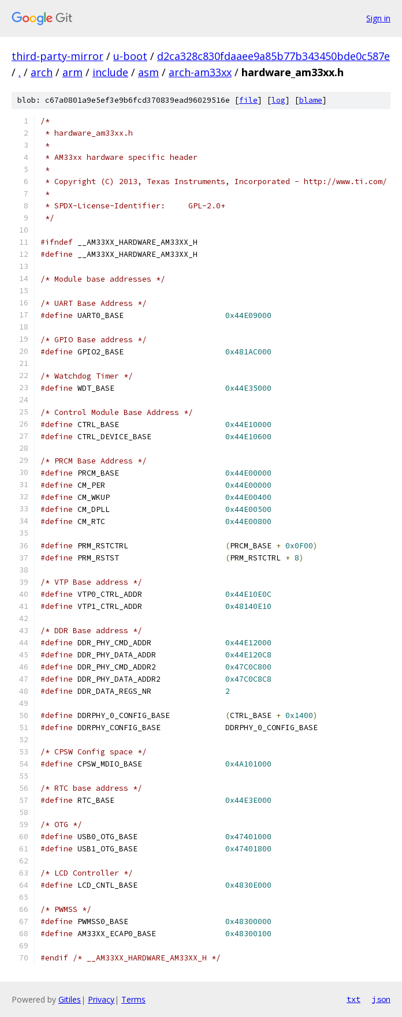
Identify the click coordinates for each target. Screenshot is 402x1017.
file (248, 100)
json (381, 999)
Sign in (378, 18)
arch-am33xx (200, 72)
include (110, 72)
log (278, 100)
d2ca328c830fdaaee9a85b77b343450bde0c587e (273, 56)
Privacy (101, 999)
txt (353, 999)
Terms (133, 999)
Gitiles (69, 999)
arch (42, 72)
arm (72, 72)
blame (310, 100)
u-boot (130, 56)
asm (148, 72)
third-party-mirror (57, 56)
